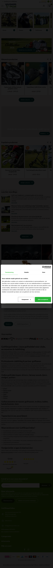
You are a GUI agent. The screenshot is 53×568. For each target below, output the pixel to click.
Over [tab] (43, 272)
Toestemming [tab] (9, 272)
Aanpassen (26, 299)
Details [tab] (26, 272)
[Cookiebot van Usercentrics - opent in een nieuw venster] (43, 267)
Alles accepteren (43, 299)
